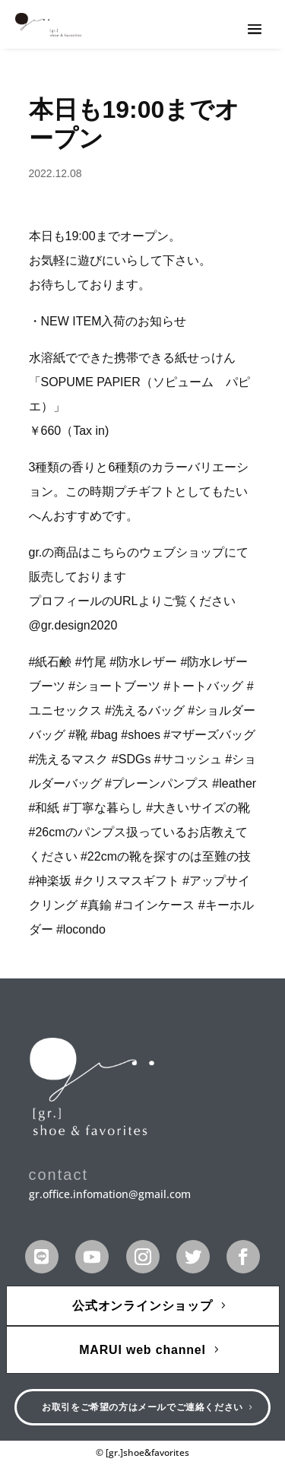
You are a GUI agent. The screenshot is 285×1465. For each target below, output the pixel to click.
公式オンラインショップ (142, 1305)
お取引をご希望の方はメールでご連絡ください (142, 1407)
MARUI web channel (142, 1349)
